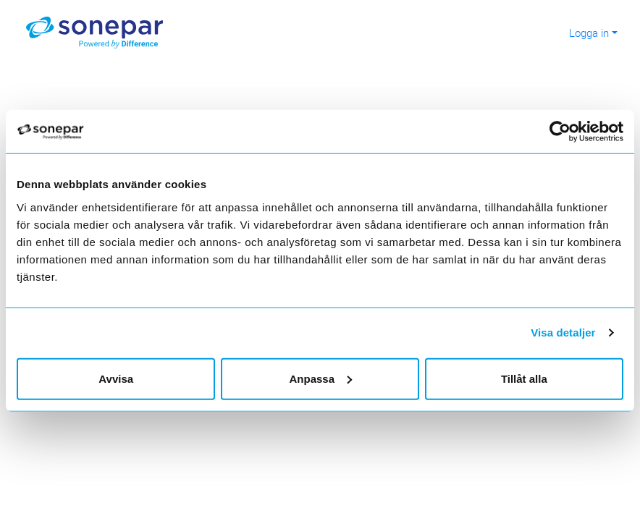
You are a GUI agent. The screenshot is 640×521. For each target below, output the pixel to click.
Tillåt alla (524, 378)
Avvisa (115, 378)
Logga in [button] (589, 32)
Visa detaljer (563, 332)
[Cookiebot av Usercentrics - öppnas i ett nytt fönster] (566, 132)
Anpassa (320, 378)
